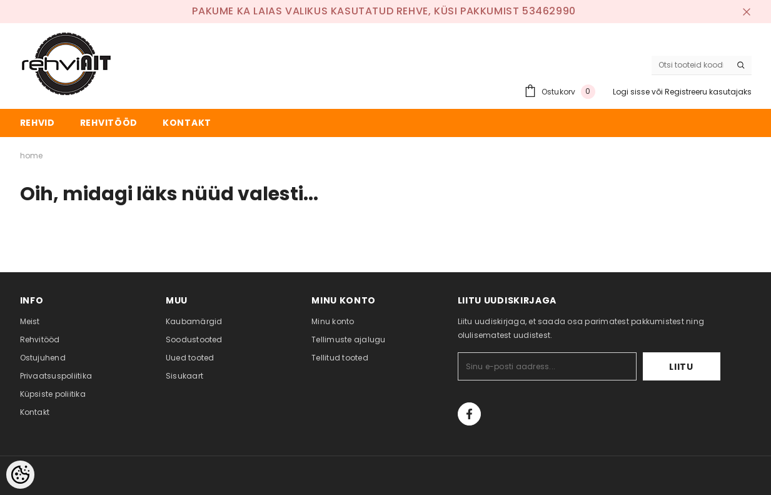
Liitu (681, 366)
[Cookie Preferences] (20, 475)
